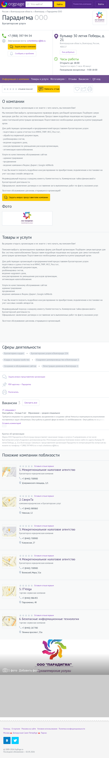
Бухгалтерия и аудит (14, 353)
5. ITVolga (25, 589)
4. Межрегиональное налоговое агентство (47, 559)
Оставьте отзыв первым (44, 466)
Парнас (44, 733)
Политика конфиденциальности (72, 729)
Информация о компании (15, 79)
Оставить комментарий (11, 423)
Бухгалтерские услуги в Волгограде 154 (49, 353)
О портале (16, 729)
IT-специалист (9, 410)
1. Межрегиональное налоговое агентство (47, 469)
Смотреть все (30, 402)
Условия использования (47, 729)
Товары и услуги (39, 79)
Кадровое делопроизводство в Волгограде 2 (57, 359)
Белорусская (18, 733)
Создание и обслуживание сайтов (20, 366)
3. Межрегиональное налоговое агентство (47, 529)
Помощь (6, 729)
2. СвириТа (26, 499)
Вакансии (85, 79)
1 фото (12, 670)
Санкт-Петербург (31, 733)
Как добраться (68, 52)
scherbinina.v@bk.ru (36, 40)
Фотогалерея (58, 79)
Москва (6, 733)
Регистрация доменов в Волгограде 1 (60, 366)
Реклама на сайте (29, 729)
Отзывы (72, 79)
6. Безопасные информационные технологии (49, 619)
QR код (96, 79)
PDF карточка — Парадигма (16, 384)
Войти (101, 4)
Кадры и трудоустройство (16, 359)
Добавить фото (29, 670)
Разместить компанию (82, 4)
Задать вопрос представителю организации (23, 376)
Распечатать (10, 392)
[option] (54, 657)
